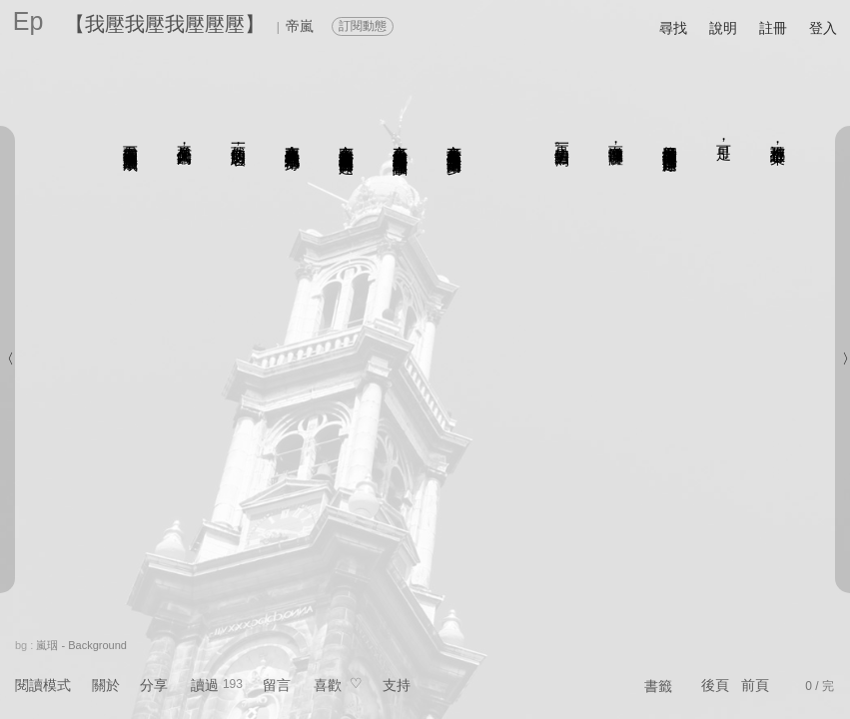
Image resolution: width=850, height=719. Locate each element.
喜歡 (328, 685)
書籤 (658, 686)
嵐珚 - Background (81, 645)
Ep (28, 21)
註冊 (773, 28)
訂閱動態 (363, 26)
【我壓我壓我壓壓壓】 (165, 24)
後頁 (715, 685)
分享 (154, 685)
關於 (106, 685)
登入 (823, 28)
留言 (277, 685)
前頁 (755, 685)
